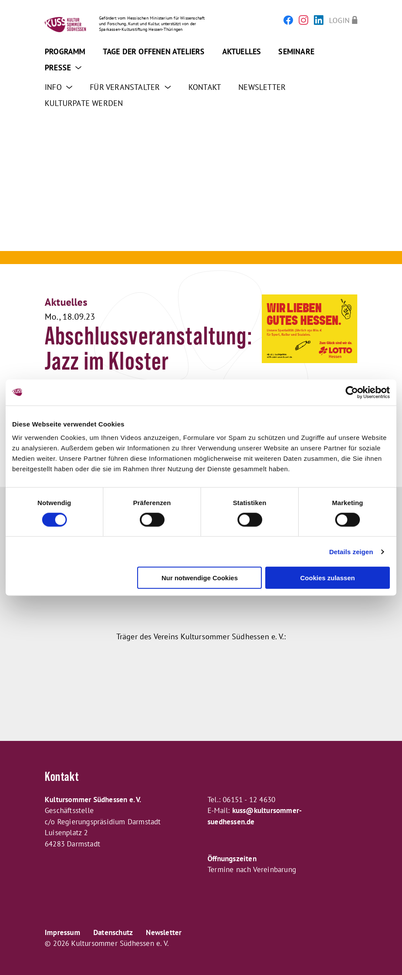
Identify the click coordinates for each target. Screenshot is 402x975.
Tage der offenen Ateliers (154, 51)
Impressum (62, 932)
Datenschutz (113, 932)
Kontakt (204, 87)
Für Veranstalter (130, 87)
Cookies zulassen (327, 578)
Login (339, 20)
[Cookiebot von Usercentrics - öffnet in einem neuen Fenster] (352, 392)
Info (58, 87)
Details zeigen (351, 551)
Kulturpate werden (84, 103)
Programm (65, 51)
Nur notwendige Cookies (199, 578)
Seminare (296, 51)
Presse (63, 68)
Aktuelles (241, 51)
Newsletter (262, 87)
